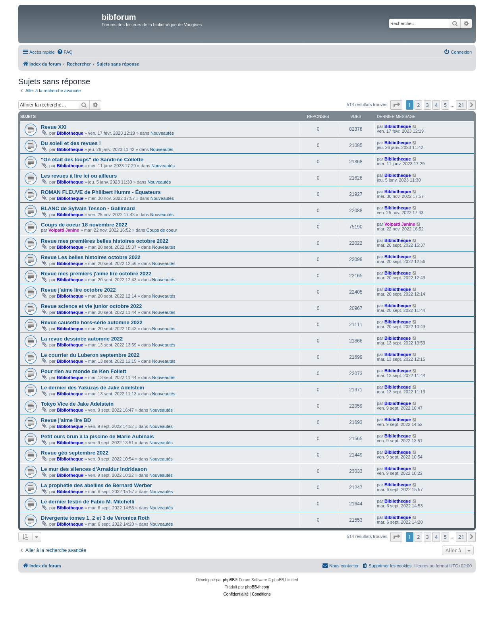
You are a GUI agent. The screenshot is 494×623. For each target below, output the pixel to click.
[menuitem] (65, 52)
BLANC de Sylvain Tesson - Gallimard (88, 208)
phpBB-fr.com (257, 587)
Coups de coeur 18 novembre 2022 (84, 225)
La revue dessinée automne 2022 (82, 339)
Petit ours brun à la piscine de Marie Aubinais (97, 436)
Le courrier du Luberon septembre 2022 (90, 355)
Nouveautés (162, 133)
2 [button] (418, 104)
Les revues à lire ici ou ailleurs (79, 176)
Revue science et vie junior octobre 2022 (91, 306)
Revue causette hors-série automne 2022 (92, 322)
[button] (396, 105)
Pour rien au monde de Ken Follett (83, 371)
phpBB (229, 580)
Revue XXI (54, 127)
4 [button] (436, 104)
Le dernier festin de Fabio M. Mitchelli (87, 502)
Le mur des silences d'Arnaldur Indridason (94, 469)
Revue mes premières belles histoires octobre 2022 (104, 241)
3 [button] (427, 104)
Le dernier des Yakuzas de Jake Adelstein (92, 388)
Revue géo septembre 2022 (74, 453)
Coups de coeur (162, 230)
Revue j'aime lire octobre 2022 (78, 290)
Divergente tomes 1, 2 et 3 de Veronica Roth (95, 518)
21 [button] (461, 104)
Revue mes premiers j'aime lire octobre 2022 (96, 274)
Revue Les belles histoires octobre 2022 (91, 257)
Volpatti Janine (63, 230)
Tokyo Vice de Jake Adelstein (77, 404)
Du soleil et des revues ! (71, 143)
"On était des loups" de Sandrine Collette (92, 160)
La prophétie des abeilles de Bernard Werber (96, 485)
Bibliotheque (70, 133)
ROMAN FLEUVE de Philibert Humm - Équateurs (101, 192)
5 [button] (445, 104)
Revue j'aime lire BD (66, 420)
